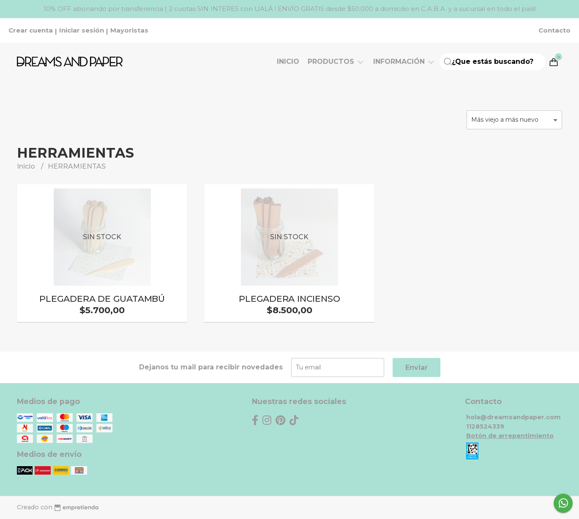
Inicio (288, 61)
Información (404, 61)
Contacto (554, 30)
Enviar (416, 367)
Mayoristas (129, 30)
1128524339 (485, 426)
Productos (336, 61)
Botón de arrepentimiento (510, 436)
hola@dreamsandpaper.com (513, 417)
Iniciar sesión (81, 30)
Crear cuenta (30, 30)
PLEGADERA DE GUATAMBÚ (102, 298)
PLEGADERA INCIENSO (289, 298)
